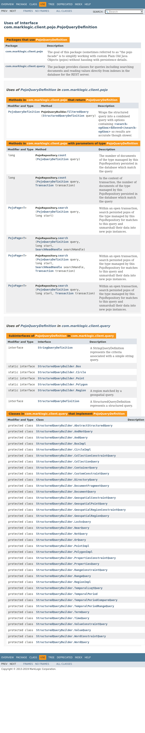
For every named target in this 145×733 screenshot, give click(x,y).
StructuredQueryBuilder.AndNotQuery (64, 431)
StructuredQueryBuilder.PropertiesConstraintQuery (76, 557)
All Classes (64, 11)
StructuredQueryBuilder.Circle (62, 372)
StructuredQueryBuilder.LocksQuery (63, 521)
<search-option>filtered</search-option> (117, 127)
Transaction (44, 185)
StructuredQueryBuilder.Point (61, 378)
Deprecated (65, 4)
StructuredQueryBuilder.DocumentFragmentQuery (72, 485)
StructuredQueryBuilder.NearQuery (62, 527)
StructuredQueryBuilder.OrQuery (61, 539)
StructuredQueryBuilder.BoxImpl (61, 443)
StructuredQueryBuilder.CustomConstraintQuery (72, 473)
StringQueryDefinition (55, 347)
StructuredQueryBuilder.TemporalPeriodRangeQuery (75, 606)
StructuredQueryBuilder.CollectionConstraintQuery (76, 455)
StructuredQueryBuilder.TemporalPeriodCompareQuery (76, 600)
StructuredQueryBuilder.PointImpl (62, 545)
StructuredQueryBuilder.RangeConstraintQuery (71, 569)
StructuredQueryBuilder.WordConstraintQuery (71, 636)
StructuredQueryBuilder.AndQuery (62, 437)
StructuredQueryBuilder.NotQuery (62, 533)
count (62, 155)
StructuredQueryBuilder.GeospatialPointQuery (71, 503)
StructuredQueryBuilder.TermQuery (62, 612)
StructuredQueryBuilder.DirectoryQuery (67, 479)
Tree (51, 4)
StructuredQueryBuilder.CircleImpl (63, 449)
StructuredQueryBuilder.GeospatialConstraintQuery (76, 497)
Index (78, 4)
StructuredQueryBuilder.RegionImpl (63, 581)
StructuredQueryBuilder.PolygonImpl (64, 551)
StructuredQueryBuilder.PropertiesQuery (67, 563)
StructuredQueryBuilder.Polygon (63, 384)
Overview (7, 4)
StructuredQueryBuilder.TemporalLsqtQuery (69, 588)
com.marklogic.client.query (25, 66)
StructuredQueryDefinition (63, 115)
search (63, 207)
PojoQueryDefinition (51, 39)
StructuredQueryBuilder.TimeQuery (62, 618)
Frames (28, 11)
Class (33, 4)
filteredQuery (78, 111)
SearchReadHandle (48, 249)
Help (88, 4)
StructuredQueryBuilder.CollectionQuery (67, 461)
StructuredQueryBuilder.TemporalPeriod (67, 593)
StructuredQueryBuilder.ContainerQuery (67, 467)
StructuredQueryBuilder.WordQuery (62, 642)
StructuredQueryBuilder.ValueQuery (63, 630)
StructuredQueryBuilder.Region (62, 390)
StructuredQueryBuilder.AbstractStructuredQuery (74, 425)
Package (21, 4)
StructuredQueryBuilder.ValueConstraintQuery (71, 624)
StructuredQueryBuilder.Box (59, 366)
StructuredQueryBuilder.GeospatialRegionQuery (72, 515)
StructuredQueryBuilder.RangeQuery (63, 576)
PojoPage (14, 207)
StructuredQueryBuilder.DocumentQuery (66, 491)
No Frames (42, 11)
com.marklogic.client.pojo (24, 51)
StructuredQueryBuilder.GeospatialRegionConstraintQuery (81, 509)
